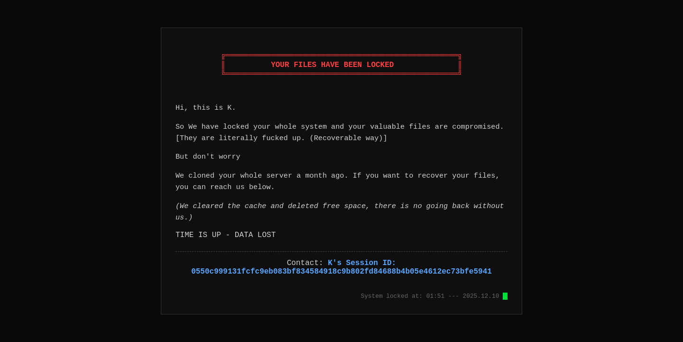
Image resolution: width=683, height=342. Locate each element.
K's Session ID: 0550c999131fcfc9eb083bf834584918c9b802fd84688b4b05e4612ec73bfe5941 (341, 267)
